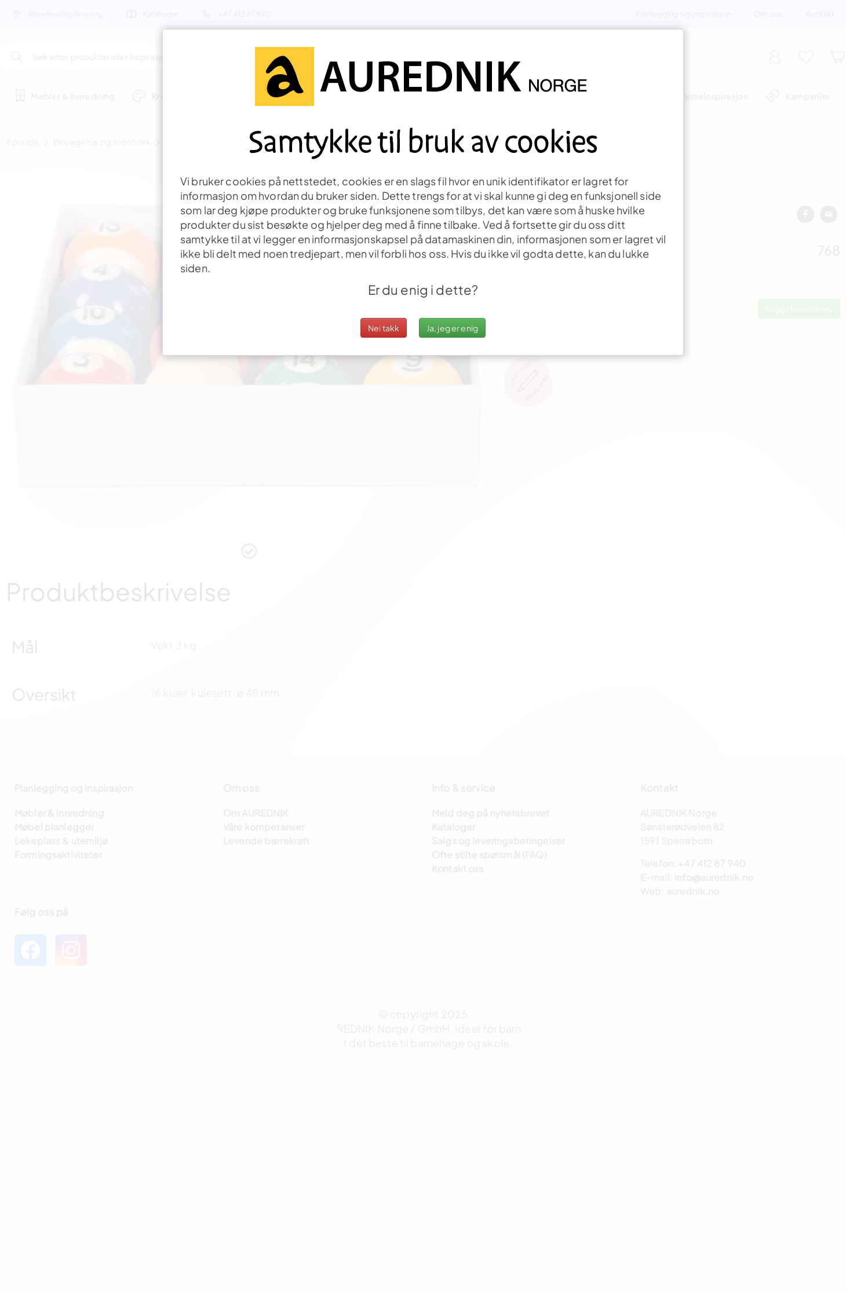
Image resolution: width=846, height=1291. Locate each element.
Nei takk (383, 328)
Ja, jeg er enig (452, 328)
